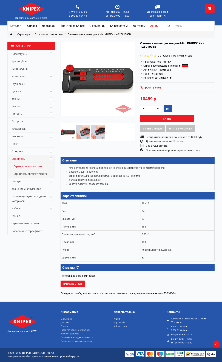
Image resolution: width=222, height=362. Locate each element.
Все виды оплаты (157, 145)
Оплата (64, 326)
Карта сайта (120, 322)
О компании (67, 319)
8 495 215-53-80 (78, 11)
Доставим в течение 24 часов (164, 141)
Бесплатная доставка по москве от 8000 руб (174, 137)
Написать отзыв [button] (72, 284)
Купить (167, 119)
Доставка (65, 322)
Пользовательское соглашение (76, 341)
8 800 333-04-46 (78, 15)
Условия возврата (70, 333)
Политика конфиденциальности (77, 337)
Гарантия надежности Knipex (75, 330)
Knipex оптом (120, 326)
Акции (117, 319)
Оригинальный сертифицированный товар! (173, 150)
